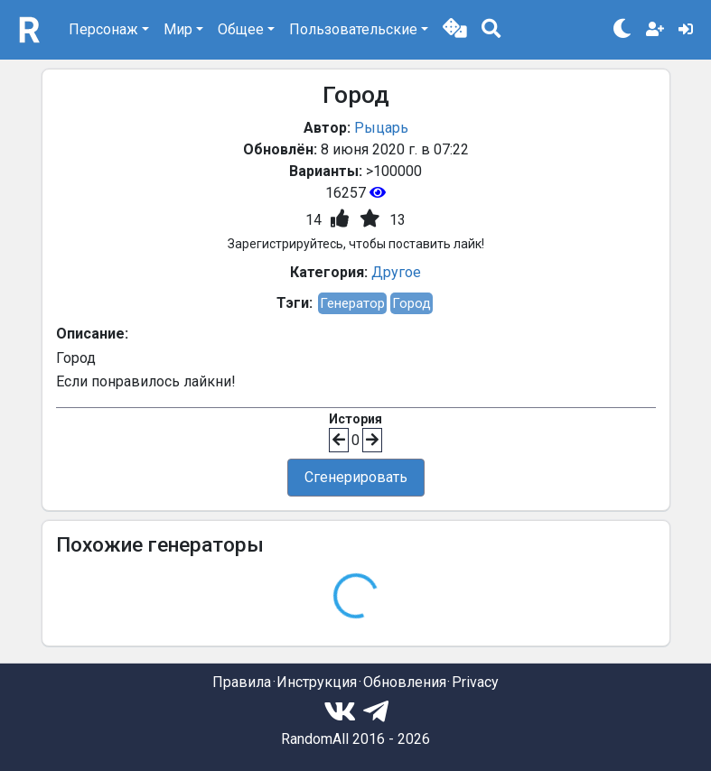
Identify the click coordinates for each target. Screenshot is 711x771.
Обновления (404, 682)
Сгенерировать (355, 477)
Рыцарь (381, 127)
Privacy (475, 682)
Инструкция (316, 682)
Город (411, 303)
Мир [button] (178, 29)
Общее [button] (241, 29)
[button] (454, 30)
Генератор (352, 303)
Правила (241, 682)
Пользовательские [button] (353, 29)
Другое (396, 272)
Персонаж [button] (103, 29)
